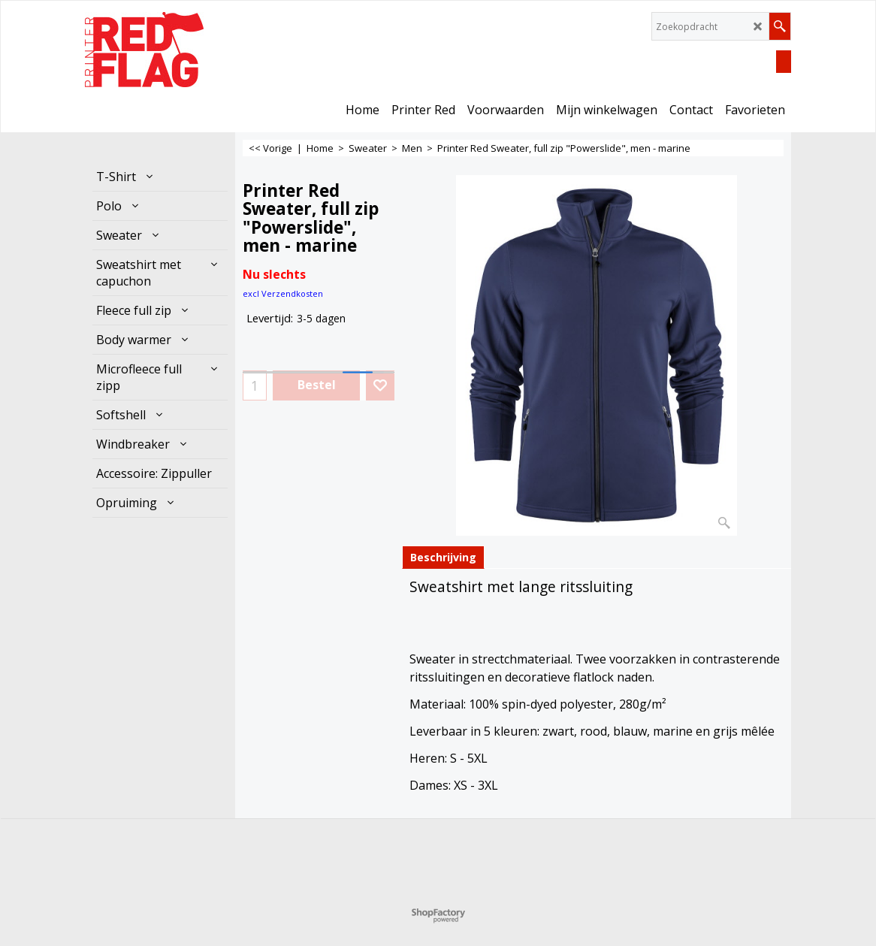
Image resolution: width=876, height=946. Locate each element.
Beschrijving (443, 557)
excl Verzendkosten (283, 293)
